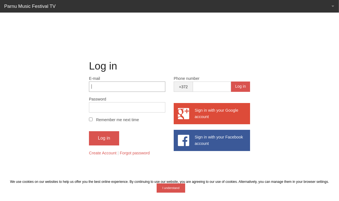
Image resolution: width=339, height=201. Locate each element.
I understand (170, 188)
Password (97, 99)
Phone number (186, 78)
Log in (240, 86)
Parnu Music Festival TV (30, 6)
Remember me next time (117, 120)
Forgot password (135, 153)
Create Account (102, 153)
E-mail (94, 78)
